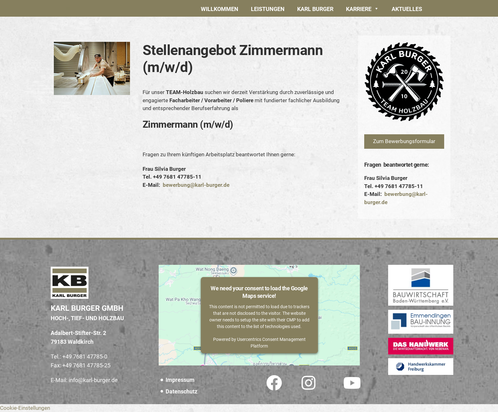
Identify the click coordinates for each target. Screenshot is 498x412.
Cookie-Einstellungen (25, 408)
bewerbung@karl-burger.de (196, 185)
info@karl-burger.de (93, 380)
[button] (268, 8)
